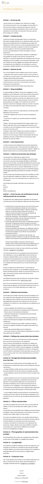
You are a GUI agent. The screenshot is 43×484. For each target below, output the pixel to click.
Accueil (21, 471)
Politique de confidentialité (21, 478)
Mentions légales (21, 475)
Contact (21, 473)
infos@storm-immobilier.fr (16, 250)
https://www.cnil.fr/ (9, 275)
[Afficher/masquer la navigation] (41, 3)
